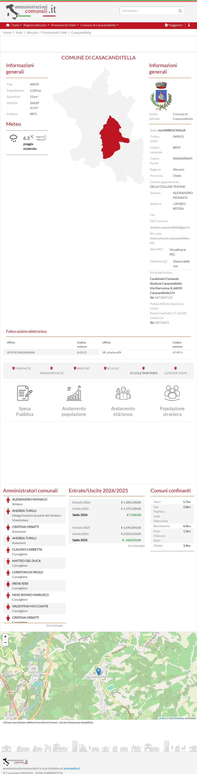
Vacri (157, 501)
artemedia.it (72, 739)
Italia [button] (15, 25)
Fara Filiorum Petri (159, 535)
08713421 (162, 322)
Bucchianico (162, 526)
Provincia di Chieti (54, 32)
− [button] (5, 614)
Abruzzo (32, 32)
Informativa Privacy (51, 748)
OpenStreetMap (176, 689)
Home (7, 32)
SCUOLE (113, 368)
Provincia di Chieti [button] (63, 25)
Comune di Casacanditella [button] (98, 25)
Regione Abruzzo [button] (35, 25)
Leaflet (162, 689)
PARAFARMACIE (52, 373)
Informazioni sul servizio (19, 748)
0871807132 (163, 297)
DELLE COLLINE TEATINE (167, 186)
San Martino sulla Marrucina (161, 514)
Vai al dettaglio (54, 596)
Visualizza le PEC (177, 252)
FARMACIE (23, 368)
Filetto (158, 545)
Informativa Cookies (80, 748)
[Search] (149, 10)
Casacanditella (81, 32)
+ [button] (5, 608)
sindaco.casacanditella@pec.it (170, 227)
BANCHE (83, 368)
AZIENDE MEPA (176, 373)
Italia (19, 32)
